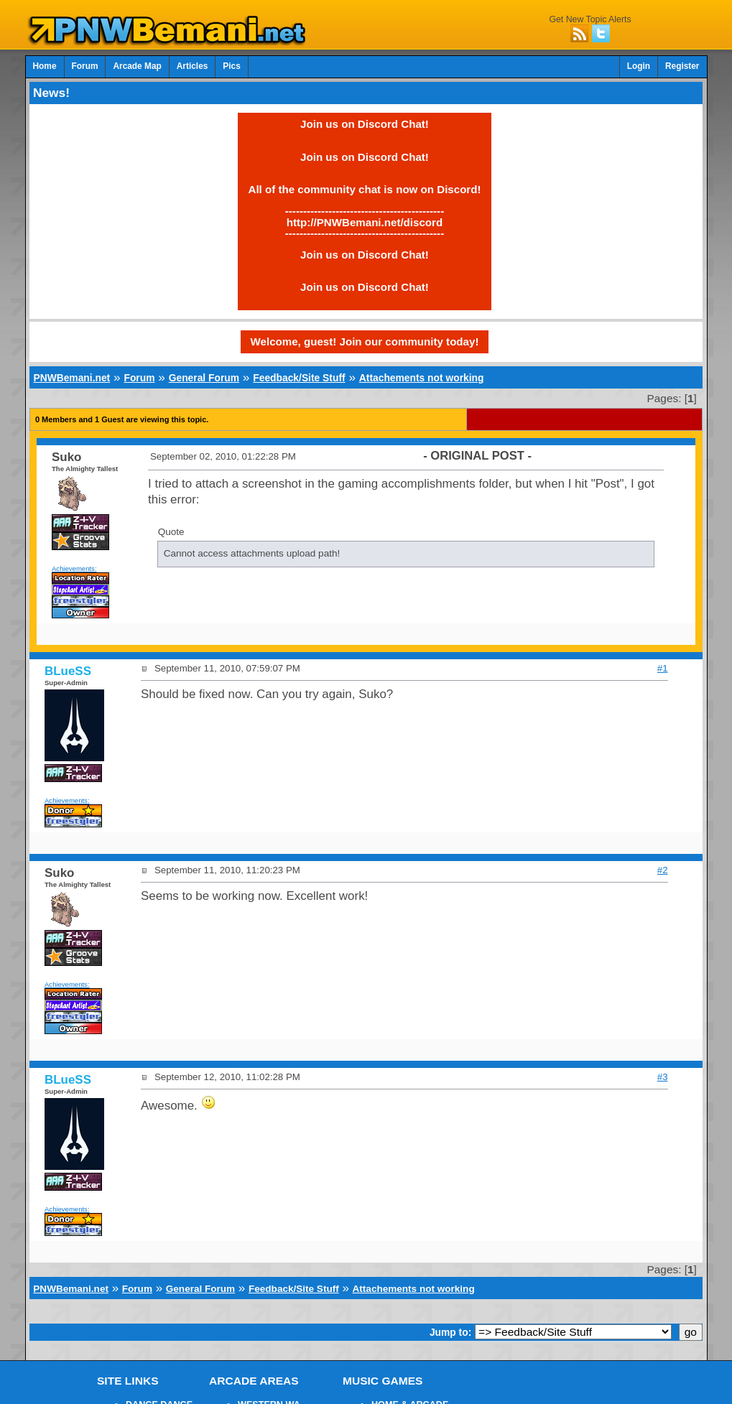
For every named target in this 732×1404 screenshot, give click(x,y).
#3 (662, 1076)
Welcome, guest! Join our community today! (365, 341)
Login (638, 66)
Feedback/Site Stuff (299, 377)
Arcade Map (137, 66)
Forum (85, 66)
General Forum (204, 377)
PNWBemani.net (71, 377)
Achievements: (74, 568)
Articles (192, 66)
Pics (231, 66)
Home (45, 66)
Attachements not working (421, 377)
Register (682, 66)
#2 (662, 870)
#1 (662, 668)
